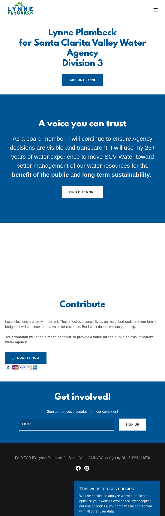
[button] (155, 10)
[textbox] (66, 425)
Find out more (82, 192)
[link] (20, 10)
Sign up (132, 424)
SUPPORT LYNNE (82, 80)
